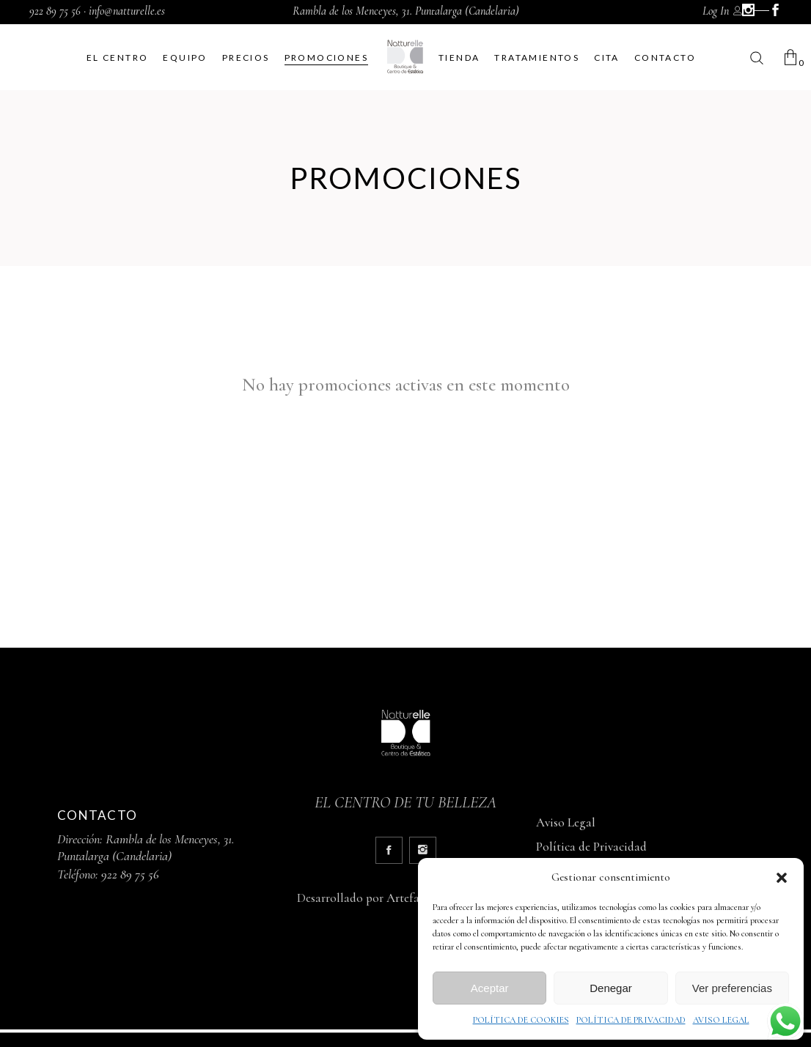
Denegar (611, 988)
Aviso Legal (565, 822)
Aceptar (490, 988)
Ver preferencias (732, 988)
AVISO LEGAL (721, 1020)
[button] (781, 877)
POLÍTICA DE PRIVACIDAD (631, 1020)
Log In (715, 11)
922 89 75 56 (130, 874)
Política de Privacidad (591, 846)
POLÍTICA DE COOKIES (521, 1020)
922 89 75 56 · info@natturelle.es (97, 11)
